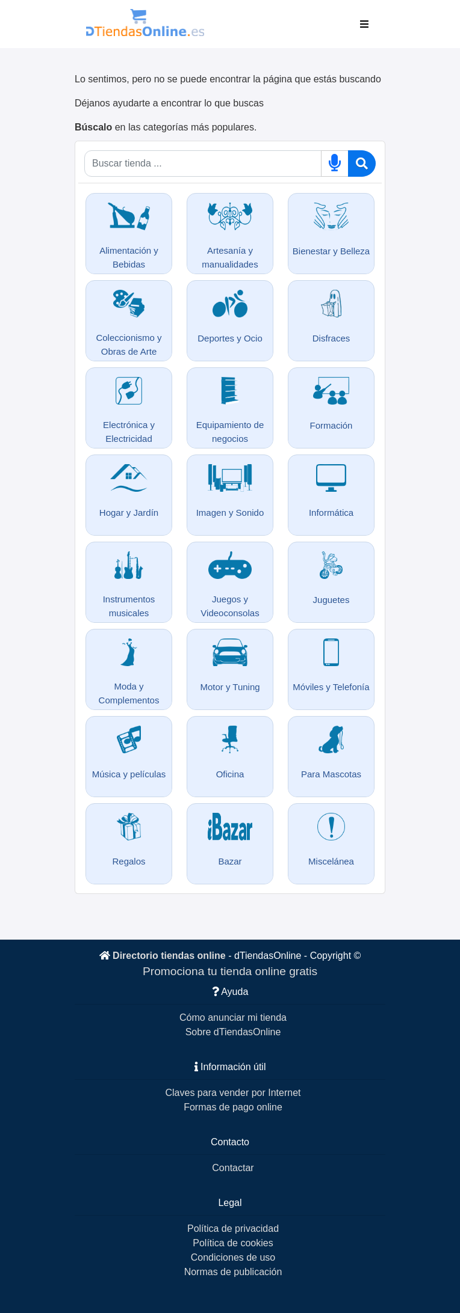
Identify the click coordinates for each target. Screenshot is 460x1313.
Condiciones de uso (233, 1257)
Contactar (232, 1168)
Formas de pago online (233, 1107)
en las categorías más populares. (165, 127)
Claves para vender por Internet (232, 1093)
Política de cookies (233, 1243)
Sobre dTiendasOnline (233, 1032)
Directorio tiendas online (169, 955)
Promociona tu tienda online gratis (230, 971)
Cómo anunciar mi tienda (233, 1017)
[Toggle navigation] (364, 24)
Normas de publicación (233, 1272)
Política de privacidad (233, 1228)
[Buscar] (362, 163)
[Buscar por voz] (335, 163)
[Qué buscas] (203, 163)
